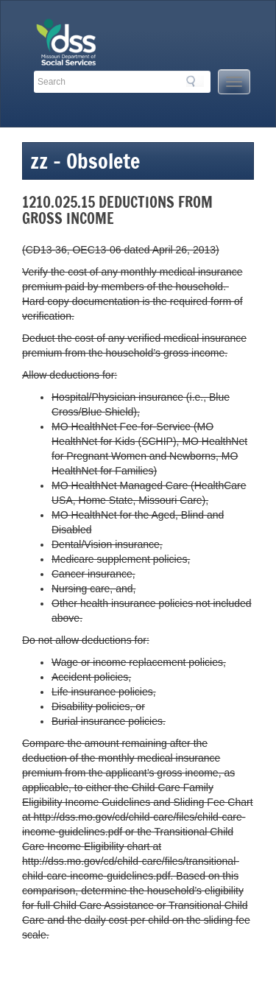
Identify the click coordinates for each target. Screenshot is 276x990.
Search (195, 81)
